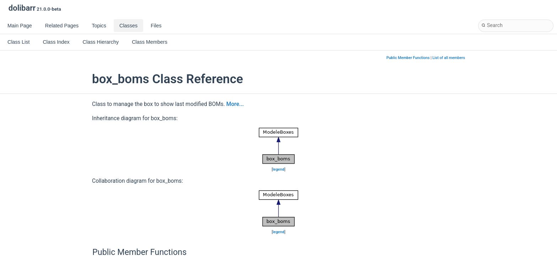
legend (279, 169)
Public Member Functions (408, 57)
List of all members (448, 57)
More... (235, 104)
